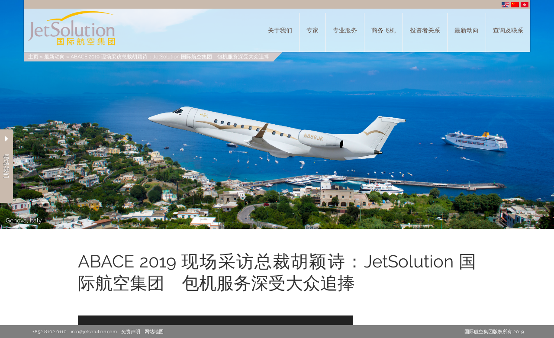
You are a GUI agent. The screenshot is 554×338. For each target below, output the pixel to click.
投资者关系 (425, 30)
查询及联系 (508, 30)
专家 (312, 30)
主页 (33, 57)
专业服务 (345, 30)
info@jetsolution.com (94, 332)
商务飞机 (383, 30)
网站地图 (154, 332)
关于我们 (280, 30)
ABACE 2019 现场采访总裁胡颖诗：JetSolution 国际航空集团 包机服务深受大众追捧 (170, 57)
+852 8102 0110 (49, 332)
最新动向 (466, 30)
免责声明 (130, 332)
